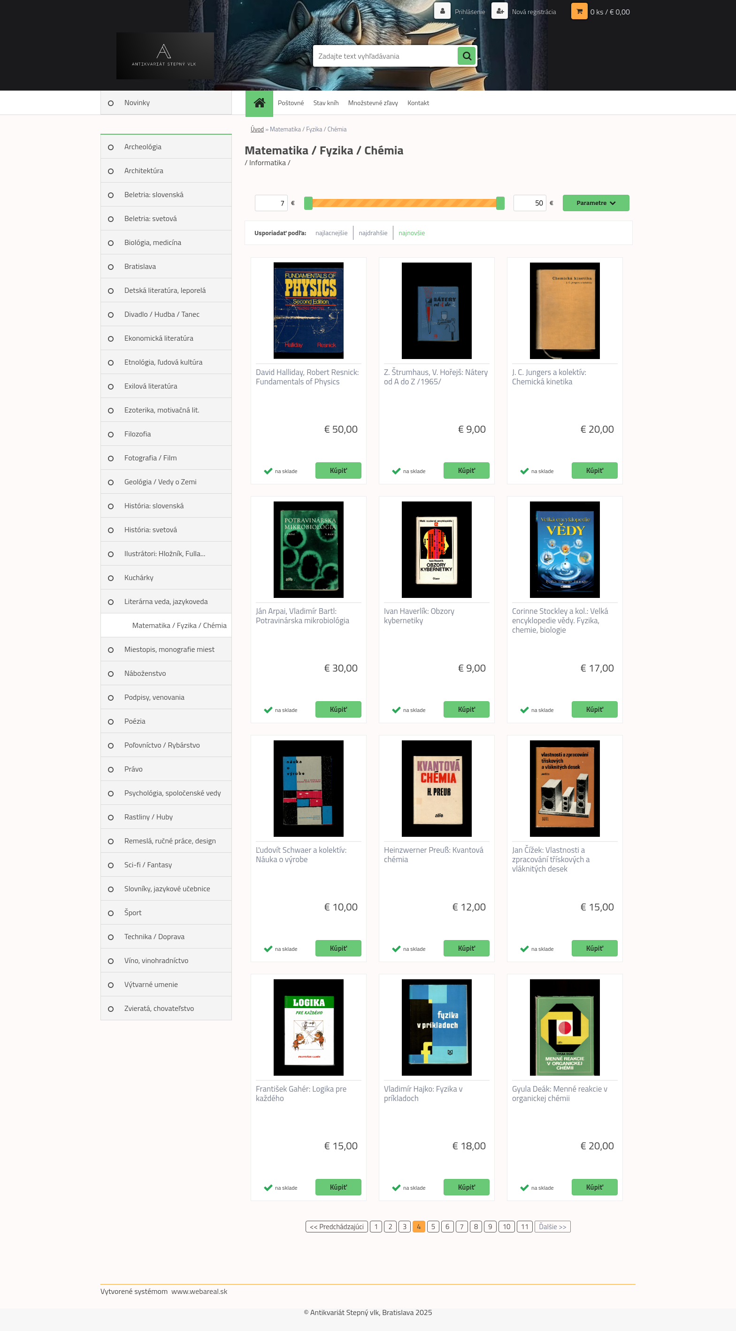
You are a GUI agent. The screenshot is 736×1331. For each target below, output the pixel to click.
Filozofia (137, 433)
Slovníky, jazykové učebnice (167, 888)
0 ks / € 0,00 (610, 11)
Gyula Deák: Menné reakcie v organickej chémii (559, 1093)
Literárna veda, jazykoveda (166, 601)
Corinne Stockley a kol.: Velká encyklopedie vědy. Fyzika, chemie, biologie (560, 620)
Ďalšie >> (553, 1226)
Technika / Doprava (154, 936)
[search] (466, 56)
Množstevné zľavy (373, 102)
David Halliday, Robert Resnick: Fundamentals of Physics (307, 376)
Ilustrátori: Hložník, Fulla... (164, 553)
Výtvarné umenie (151, 984)
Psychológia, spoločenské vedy (172, 792)
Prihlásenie (470, 11)
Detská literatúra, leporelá (165, 290)
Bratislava (140, 266)
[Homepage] (262, 103)
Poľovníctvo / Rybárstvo (162, 744)
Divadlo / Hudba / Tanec (161, 314)
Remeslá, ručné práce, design (170, 840)
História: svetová (150, 529)
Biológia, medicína (152, 242)
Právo (133, 768)
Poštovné (291, 102)
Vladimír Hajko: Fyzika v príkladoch (423, 1093)
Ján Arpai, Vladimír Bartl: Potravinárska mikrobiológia (302, 615)
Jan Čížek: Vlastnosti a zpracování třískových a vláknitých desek (551, 859)
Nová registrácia (533, 11)
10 (507, 1226)
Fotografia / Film (150, 457)
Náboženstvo (145, 673)
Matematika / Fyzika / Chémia (179, 625)
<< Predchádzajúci (337, 1226)
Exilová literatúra (150, 385)
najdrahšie (373, 232)
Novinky (137, 102)
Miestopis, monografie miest (169, 649)
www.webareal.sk (199, 1291)
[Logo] (165, 55)
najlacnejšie (331, 232)
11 (525, 1226)
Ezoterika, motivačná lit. (161, 409)
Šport (133, 912)
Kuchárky (138, 577)
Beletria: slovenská (154, 194)
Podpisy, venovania (154, 697)
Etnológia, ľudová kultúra (163, 361)
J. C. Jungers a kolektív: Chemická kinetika (549, 376)
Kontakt (418, 102)
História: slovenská (154, 505)
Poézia (135, 721)
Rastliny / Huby (148, 816)
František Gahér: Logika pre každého (301, 1093)
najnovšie (412, 232)
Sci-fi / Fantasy (148, 864)
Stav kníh (326, 102)
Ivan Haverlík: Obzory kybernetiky (419, 615)
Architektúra (143, 170)
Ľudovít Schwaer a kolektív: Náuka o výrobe (301, 854)
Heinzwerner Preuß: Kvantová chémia (433, 854)
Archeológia (142, 146)
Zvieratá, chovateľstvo (159, 1008)
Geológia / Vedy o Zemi (160, 481)
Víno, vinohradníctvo (156, 960)
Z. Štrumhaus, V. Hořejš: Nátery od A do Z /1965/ (436, 376)
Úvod (257, 129)
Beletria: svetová (150, 218)
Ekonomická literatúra (158, 338)
